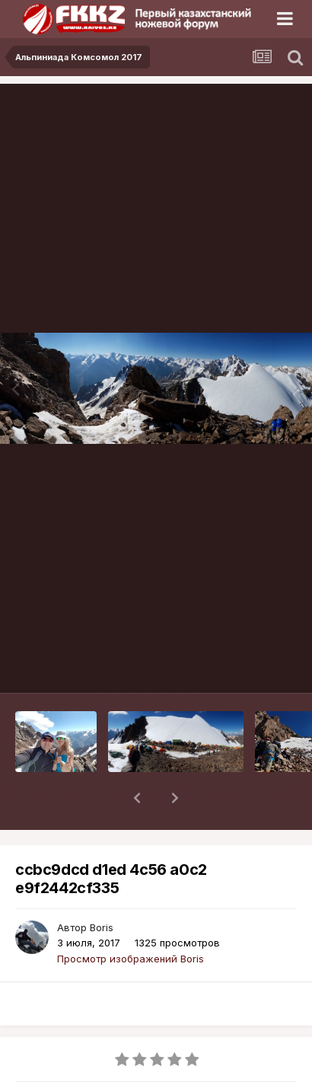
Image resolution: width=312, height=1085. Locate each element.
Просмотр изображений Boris (130, 919)
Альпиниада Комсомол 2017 (115, 1076)
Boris (101, 888)
